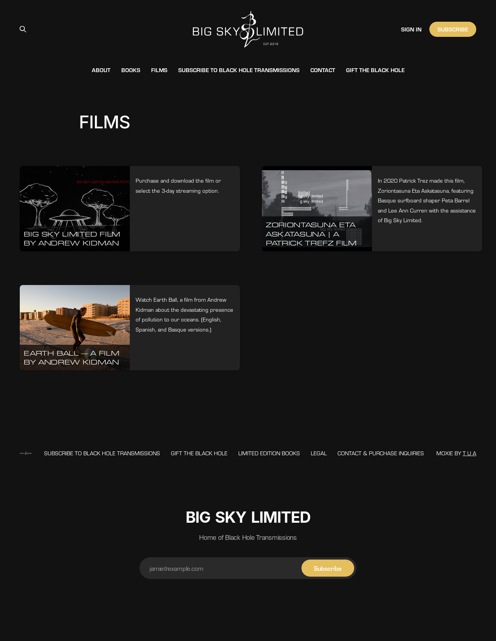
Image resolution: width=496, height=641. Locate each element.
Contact (322, 70)
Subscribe (452, 29)
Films (159, 70)
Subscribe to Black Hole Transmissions (239, 70)
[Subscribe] (327, 568)
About (101, 70)
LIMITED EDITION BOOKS (269, 453)
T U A (469, 453)
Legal (319, 453)
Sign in (411, 29)
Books (130, 70)
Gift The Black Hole (375, 70)
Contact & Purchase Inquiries (381, 453)
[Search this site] (23, 29)
